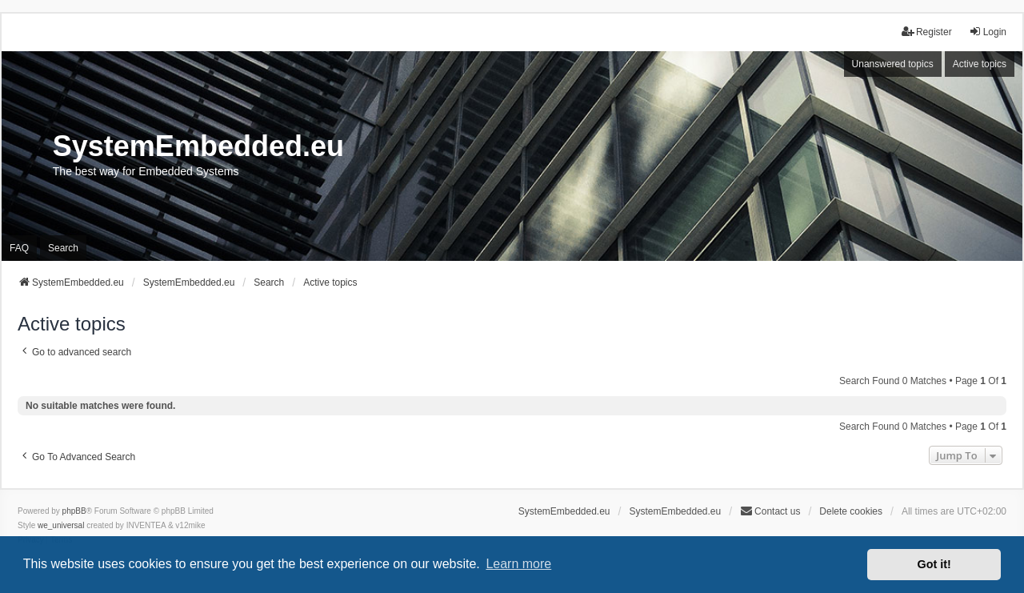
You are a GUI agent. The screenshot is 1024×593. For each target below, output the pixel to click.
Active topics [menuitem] (979, 64)
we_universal (61, 525)
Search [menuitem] (63, 248)
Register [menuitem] (927, 32)
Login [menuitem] (987, 32)
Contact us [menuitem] (770, 511)
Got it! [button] (934, 564)
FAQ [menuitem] (19, 248)
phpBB (74, 511)
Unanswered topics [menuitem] (893, 64)
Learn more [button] (518, 564)
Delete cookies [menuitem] (850, 511)
